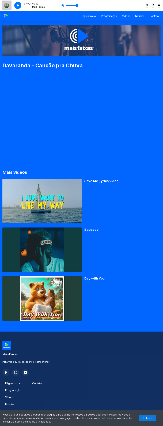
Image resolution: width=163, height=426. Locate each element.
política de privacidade (36, 421)
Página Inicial (88, 15)
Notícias (140, 15)
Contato (154, 15)
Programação (109, 15)
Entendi (147, 418)
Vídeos (126, 15)
